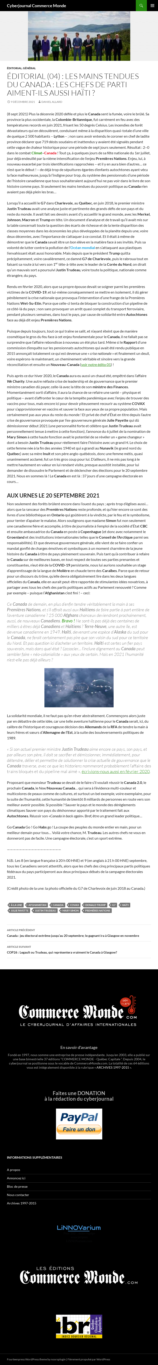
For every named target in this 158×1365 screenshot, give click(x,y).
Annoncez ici (16, 1178)
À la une (16, 904)
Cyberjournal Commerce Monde (36, 5)
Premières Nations (97, 910)
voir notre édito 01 (96, 364)
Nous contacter (18, 1195)
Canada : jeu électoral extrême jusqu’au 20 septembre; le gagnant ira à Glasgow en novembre (79, 932)
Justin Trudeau (45, 910)
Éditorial (14, 68)
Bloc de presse (17, 1186)
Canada (58, 904)
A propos (13, 1170)
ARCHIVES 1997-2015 (112, 1067)
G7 (113, 904)
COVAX (74, 904)
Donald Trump (95, 904)
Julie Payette (19, 910)
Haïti (125, 904)
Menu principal (152, 5)
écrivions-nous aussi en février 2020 (116, 771)
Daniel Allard (51, 102)
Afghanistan (37, 904)
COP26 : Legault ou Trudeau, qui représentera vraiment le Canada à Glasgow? (79, 949)
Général (29, 68)
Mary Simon (70, 910)
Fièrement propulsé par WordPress (89, 1359)
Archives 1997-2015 (21, 1203)
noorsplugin (58, 1359)
